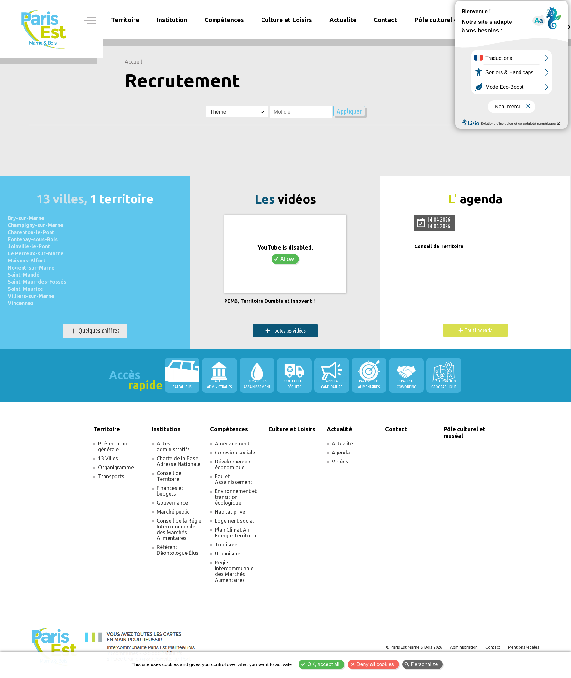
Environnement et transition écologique (236, 497)
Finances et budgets (170, 491)
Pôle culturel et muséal (448, 19)
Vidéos (340, 462)
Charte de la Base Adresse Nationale (178, 461)
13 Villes (108, 459)
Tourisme (226, 545)
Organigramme (116, 468)
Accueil (133, 62)
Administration (454, 647)
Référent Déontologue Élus (177, 550)
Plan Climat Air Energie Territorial (236, 533)
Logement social (234, 521)
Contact (385, 19)
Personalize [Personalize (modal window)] (424, 664)
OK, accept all (323, 664)
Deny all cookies (375, 664)
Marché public (173, 512)
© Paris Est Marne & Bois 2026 (400, 647)
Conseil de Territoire (442, 246)
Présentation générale (113, 447)
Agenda (341, 453)
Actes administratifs (173, 447)
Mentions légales (520, 647)
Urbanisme (227, 554)
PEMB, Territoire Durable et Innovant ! (276, 301)
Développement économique (233, 465)
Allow (287, 259)
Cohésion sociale (235, 453)
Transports (111, 477)
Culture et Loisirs (286, 19)
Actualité (342, 444)
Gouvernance (172, 503)
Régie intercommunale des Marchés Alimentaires (234, 571)
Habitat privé (230, 512)
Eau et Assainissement (233, 479)
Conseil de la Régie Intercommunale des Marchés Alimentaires (179, 529)
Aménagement (232, 444)
